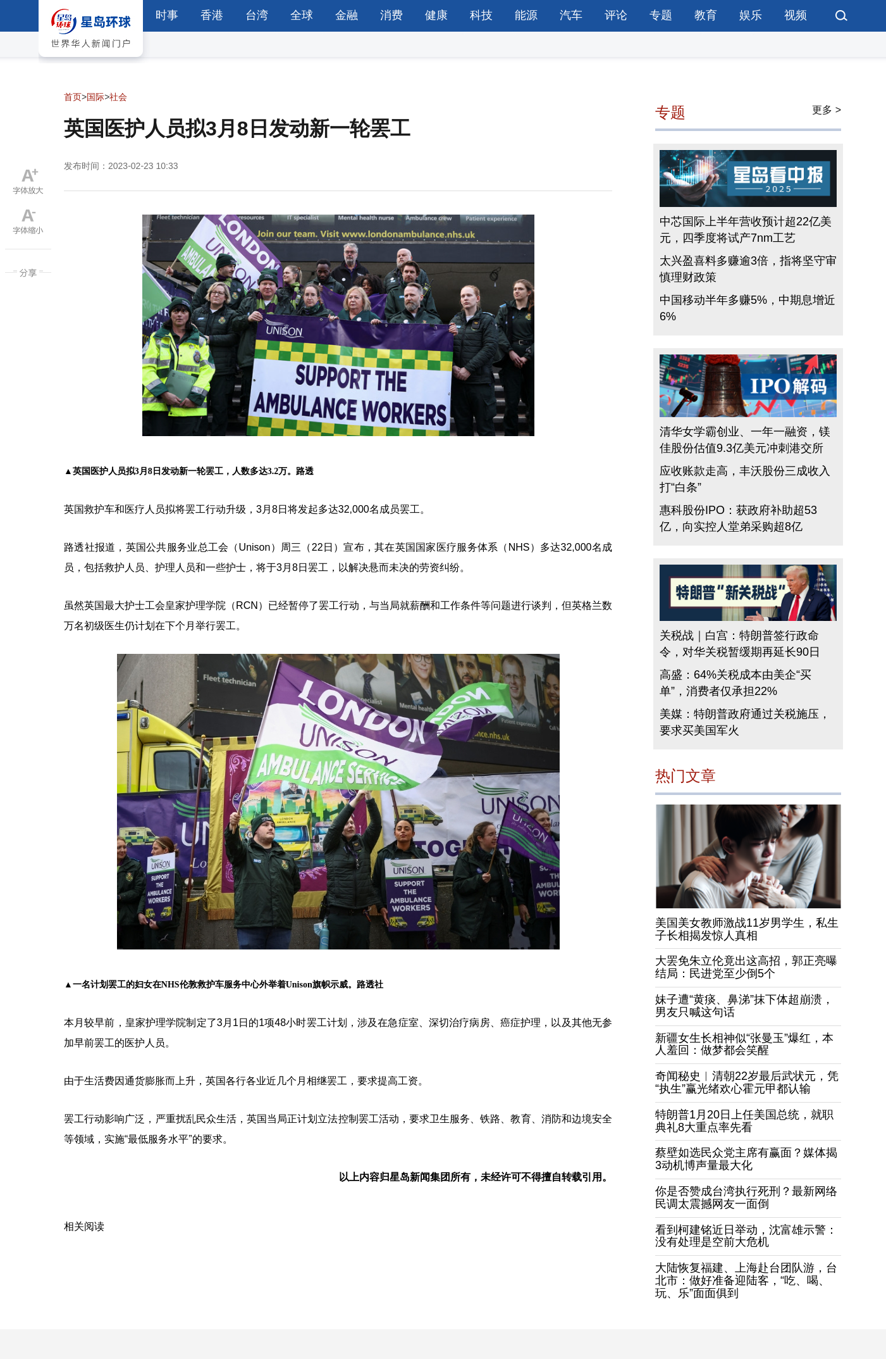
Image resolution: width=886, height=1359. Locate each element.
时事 (167, 15)
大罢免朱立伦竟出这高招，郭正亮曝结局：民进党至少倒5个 (746, 967)
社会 (118, 97)
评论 (616, 15)
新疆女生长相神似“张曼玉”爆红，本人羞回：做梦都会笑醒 (744, 1044)
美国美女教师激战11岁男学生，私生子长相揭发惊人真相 (747, 929)
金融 (346, 15)
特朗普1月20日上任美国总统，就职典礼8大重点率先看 (744, 1121)
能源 (526, 15)
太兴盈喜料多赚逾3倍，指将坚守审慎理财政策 (748, 269)
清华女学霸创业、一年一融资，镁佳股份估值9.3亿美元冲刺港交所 (745, 439)
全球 (301, 15)
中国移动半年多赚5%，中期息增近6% (747, 308)
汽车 (571, 15)
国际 (95, 97)
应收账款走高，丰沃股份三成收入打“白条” (745, 479)
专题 (660, 15)
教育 (705, 15)
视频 (795, 15)
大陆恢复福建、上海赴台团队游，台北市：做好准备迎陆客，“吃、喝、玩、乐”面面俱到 (746, 1281)
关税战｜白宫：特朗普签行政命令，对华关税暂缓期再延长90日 (740, 643)
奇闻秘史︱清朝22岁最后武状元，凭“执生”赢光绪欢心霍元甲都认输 (747, 1082)
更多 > (826, 109)
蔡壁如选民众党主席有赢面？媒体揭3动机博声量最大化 (746, 1159)
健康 (436, 15)
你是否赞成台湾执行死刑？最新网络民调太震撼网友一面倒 (746, 1197)
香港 (211, 15)
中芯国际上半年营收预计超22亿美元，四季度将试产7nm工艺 (746, 229)
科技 (481, 15)
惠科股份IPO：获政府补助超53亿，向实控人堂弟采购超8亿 (738, 518)
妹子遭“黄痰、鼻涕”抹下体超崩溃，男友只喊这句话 (744, 1005)
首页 (73, 97)
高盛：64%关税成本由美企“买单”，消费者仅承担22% (735, 683)
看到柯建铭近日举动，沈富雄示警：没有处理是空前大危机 (746, 1236)
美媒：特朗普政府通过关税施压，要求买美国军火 (745, 722)
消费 (391, 15)
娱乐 (750, 15)
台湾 (256, 15)
